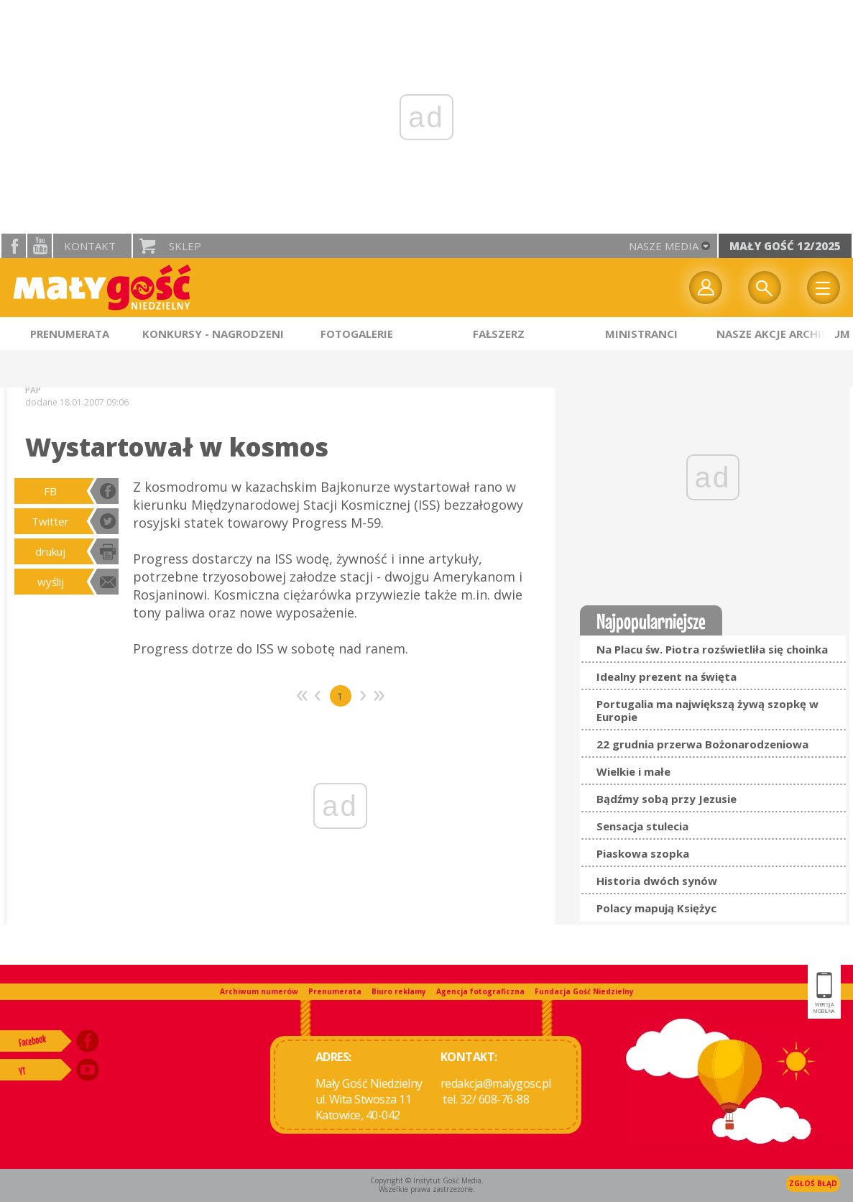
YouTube (39, 246)
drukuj (50, 551)
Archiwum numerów (259, 991)
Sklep (185, 246)
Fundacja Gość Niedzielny (584, 991)
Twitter (50, 521)
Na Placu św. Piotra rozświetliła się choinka (712, 649)
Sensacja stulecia (642, 826)
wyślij (50, 581)
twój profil (705, 287)
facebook (13, 246)
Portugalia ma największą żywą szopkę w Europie (707, 710)
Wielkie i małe (633, 771)
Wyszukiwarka (764, 287)
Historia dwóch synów (656, 880)
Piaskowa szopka (642, 853)
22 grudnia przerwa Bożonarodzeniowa (702, 744)
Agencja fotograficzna (480, 991)
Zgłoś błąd (813, 1183)
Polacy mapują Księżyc (656, 908)
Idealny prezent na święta (666, 676)
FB (50, 491)
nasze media (663, 246)
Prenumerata (334, 991)
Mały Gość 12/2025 (785, 246)
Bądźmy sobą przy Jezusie (666, 798)
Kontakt (90, 246)
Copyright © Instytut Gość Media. (427, 1180)
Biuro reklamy (399, 991)
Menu (823, 287)
